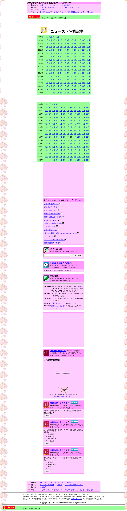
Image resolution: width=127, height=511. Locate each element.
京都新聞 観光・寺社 (51, 243)
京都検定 (43, 9)
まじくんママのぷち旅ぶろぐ (54, 240)
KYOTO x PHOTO (50, 220)
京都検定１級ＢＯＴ (58, 403)
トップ (42, 12)
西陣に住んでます (50, 210)
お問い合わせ (76, 499)
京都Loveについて (77, 12)
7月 (68, 40)
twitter (48, 12)
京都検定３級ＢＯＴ (58, 450)
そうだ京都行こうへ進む (63, 396)
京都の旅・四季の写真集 (53, 223)
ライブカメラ (54, 5)
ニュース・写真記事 (47, 7)
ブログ (56, 12)
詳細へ (79, 200)
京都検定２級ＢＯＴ (58, 422)
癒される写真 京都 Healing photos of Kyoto (60, 233)
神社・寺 (43, 5)
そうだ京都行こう (68, 5)
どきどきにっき (49, 226)
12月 (88, 40)
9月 (75, 40)
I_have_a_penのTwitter (60, 263)
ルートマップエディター (73, 7)
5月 (61, 40)
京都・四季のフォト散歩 (53, 217)
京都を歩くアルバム (51, 204)
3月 (54, 37)
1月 (47, 37)
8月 (72, 40)
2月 (50, 37)
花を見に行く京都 (50, 207)
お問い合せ (89, 12)
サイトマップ (65, 12)
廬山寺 (80, 286)
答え (47, 415)
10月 (79, 40)
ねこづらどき (49, 236)
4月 (57, 37)
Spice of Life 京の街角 (52, 214)
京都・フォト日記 (50, 230)
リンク (59, 7)
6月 (65, 40)
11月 (83, 40)
